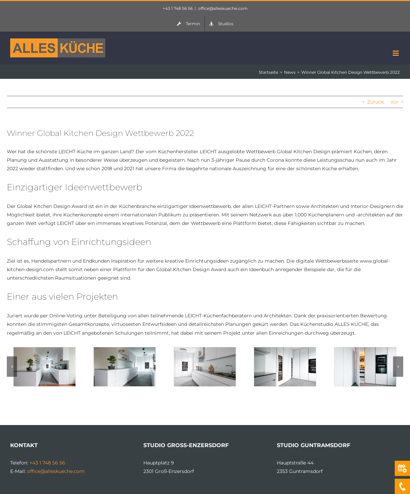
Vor (394, 102)
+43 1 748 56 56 (178, 8)
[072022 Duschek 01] (44, 350)
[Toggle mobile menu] (396, 53)
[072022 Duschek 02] (125, 350)
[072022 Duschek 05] (365, 350)
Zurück (375, 102)
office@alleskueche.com (223, 8)
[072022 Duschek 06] (285, 350)
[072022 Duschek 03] (205, 350)
